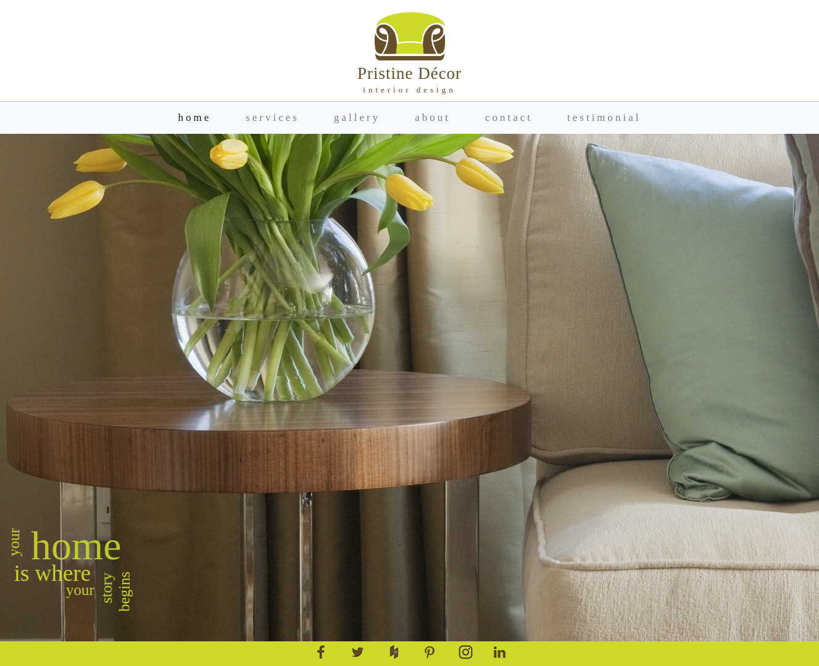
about (433, 117)
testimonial (604, 117)
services (272, 117)
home (194, 117)
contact (509, 117)
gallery (357, 117)
